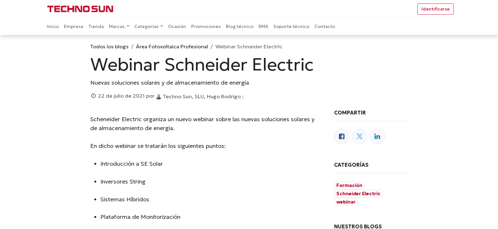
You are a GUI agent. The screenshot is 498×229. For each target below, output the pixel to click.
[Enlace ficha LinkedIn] (377, 136)
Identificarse (435, 9)
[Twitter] (359, 136)
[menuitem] (52, 26)
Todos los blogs (109, 46)
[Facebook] (341, 136)
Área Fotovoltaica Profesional (172, 46)
